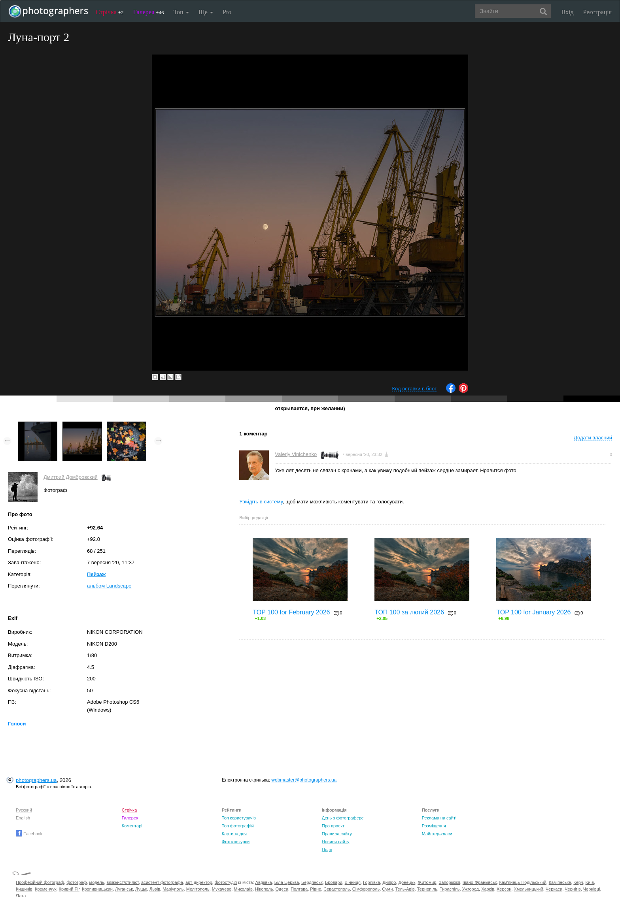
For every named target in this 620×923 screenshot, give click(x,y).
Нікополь (264, 889)
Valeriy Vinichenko (296, 454)
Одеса (282, 889)
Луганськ (124, 889)
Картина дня (234, 833)
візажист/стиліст (122, 882)
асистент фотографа (162, 882)
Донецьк (406, 882)
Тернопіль (427, 889)
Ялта (21, 895)
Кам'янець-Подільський (522, 882)
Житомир (427, 882)
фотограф (76, 882)
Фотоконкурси (236, 841)
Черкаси (554, 889)
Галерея (148, 12)
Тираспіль (450, 889)
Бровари (333, 882)
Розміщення (434, 825)
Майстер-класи (437, 833)
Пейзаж (96, 574)
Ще (205, 12)
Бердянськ (312, 882)
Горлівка (371, 882)
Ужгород (470, 889)
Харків (487, 889)
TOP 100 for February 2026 (291, 612)
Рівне (315, 889)
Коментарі (132, 825)
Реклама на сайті (439, 818)
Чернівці (591, 889)
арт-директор (198, 882)
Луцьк (141, 889)
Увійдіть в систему (261, 502)
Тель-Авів (404, 889)
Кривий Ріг (69, 889)
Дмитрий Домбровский (70, 477)
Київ (590, 882)
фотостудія (226, 882)
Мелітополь (198, 889)
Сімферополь (366, 889)
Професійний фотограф (40, 882)
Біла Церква (286, 882)
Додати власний (593, 438)
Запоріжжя (449, 882)
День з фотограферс (343, 818)
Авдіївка (263, 882)
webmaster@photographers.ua (303, 780)
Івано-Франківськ (480, 882)
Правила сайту (337, 833)
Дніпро (389, 882)
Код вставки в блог (414, 389)
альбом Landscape (109, 586)
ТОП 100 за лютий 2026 (409, 612)
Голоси (17, 724)
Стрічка (110, 12)
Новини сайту (336, 841)
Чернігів (572, 889)
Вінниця (353, 882)
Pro (227, 12)
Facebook (29, 833)
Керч (578, 882)
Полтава (299, 889)
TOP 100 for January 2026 (533, 612)
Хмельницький (528, 889)
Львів (154, 889)
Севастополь (336, 889)
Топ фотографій (238, 825)
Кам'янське (560, 882)
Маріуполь (173, 889)
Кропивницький (97, 889)
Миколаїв (243, 889)
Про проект (333, 825)
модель (96, 882)
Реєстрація (597, 12)
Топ (181, 12)
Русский (24, 810)
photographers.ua (36, 780)
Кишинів (24, 889)
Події (327, 849)
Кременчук (45, 889)
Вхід (567, 12)
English (23, 818)
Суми (387, 889)
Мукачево (221, 889)
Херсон (504, 889)
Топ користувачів (239, 818)
